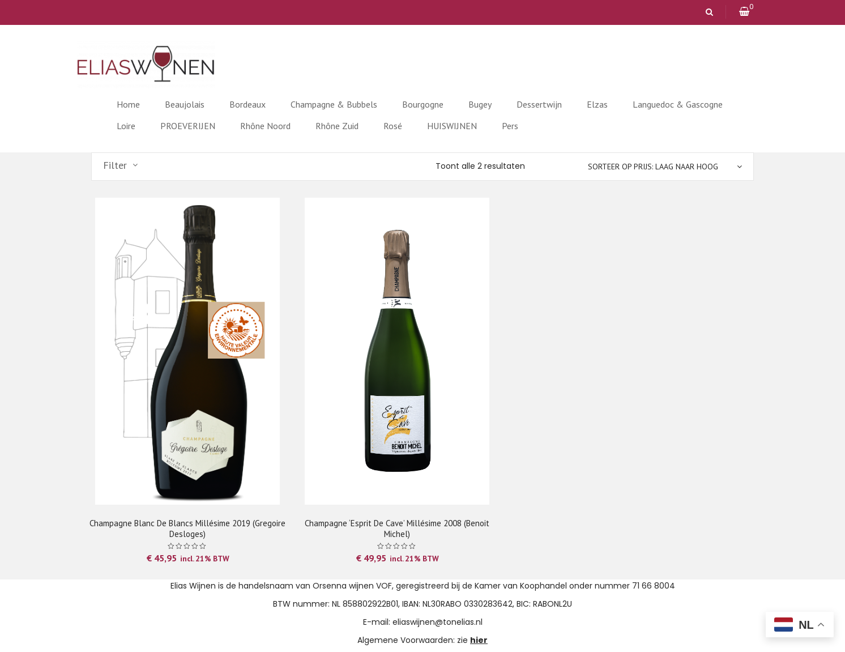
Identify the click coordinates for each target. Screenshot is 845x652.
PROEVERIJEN (187, 125)
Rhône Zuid (337, 125)
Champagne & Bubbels (334, 104)
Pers (510, 125)
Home (128, 104)
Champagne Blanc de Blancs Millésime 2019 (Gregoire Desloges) (187, 528)
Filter (115, 165)
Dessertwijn (539, 104)
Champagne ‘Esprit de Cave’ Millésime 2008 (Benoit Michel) (397, 528)
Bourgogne (422, 104)
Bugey (480, 104)
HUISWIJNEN (452, 125)
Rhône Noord (265, 125)
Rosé (392, 125)
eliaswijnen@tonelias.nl (437, 622)
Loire (126, 125)
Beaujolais (184, 104)
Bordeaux (247, 104)
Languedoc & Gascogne (678, 104)
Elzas (597, 104)
